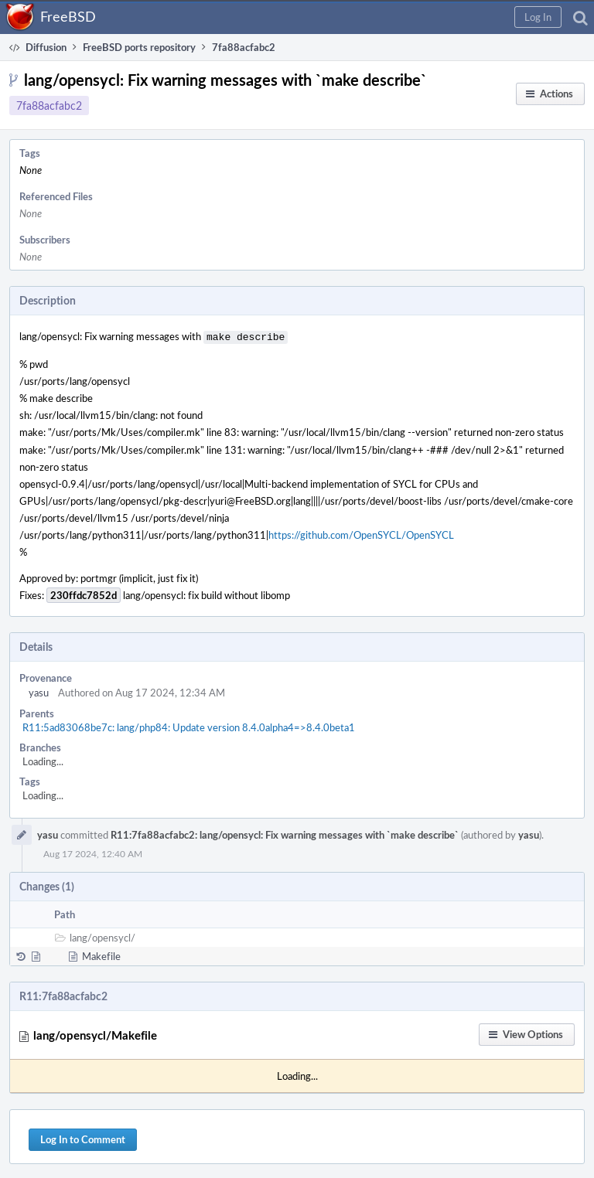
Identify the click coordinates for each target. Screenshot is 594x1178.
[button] (538, 17)
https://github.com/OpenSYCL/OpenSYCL (361, 533)
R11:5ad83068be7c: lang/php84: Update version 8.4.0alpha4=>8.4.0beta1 (188, 726)
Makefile (101, 955)
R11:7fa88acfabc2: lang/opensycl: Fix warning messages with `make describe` (285, 833)
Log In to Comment (82, 1138)
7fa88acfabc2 (49, 105)
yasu (39, 691)
